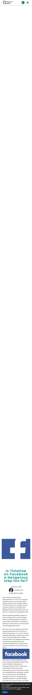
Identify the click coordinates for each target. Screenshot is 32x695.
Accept (5, 692)
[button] (27, 2)
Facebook (18, 600)
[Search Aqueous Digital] (23, 2)
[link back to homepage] (8, 2)
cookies (11, 684)
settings (19, 689)
